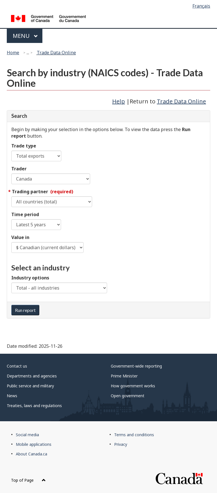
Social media (27, 434)
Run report (25, 310)
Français (201, 6)
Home (13, 52)
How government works (133, 385)
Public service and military (30, 385)
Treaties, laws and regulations (34, 405)
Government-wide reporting (136, 366)
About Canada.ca (31, 454)
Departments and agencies (32, 376)
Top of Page (28, 480)
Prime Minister (124, 376)
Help (118, 101)
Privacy (120, 444)
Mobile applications (33, 444)
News (12, 395)
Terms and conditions (134, 434)
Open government (127, 395)
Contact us (17, 366)
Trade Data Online (56, 52)
